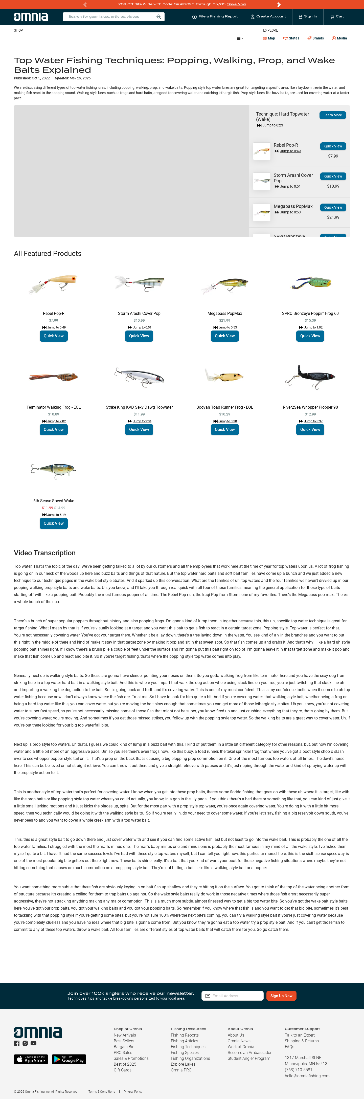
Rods (50, 38)
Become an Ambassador (249, 1052)
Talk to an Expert (300, 1034)
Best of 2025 (125, 1064)
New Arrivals (125, 1034)
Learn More (333, 115)
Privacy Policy (133, 1091)
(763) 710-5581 (298, 1069)
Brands (315, 38)
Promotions (220, 38)
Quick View (333, 146)
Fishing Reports (185, 1034)
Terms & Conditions (101, 1091)
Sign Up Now (295, 995)
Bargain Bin (124, 1046)
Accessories (111, 38)
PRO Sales (123, 1052)
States (291, 38)
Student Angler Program (249, 1058)
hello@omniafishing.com (307, 1075)
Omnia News (239, 1040)
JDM (196, 38)
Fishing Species (185, 1052)
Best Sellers (124, 1040)
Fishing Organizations (190, 1058)
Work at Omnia (241, 1046)
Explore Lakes (183, 1064)
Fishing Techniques (188, 1046)
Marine (134, 38)
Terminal (86, 38)
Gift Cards (122, 1069)
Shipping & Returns (302, 1040)
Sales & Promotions (131, 1058)
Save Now (236, 4)
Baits (18, 38)
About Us (236, 1034)
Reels (66, 38)
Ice (182, 38)
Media (339, 38)
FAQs (289, 1046)
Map (269, 38)
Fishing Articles (184, 1040)
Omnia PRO (181, 1069)
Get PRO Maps (160, 38)
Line (33, 38)
